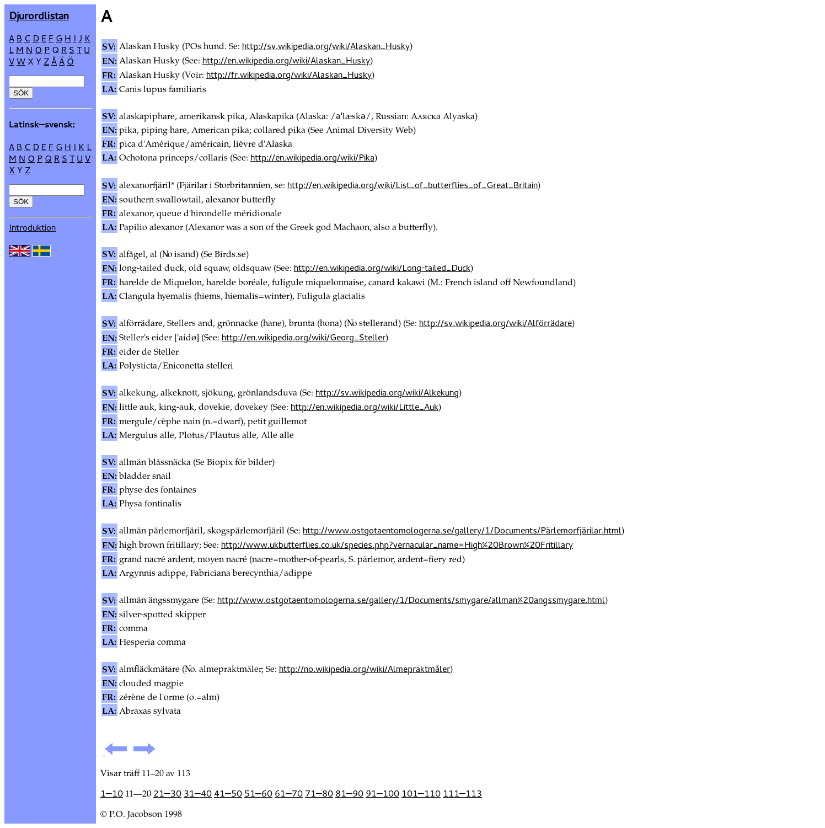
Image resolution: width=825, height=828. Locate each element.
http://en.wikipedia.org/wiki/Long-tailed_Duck (382, 267)
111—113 (462, 793)
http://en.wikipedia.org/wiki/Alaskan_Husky (286, 60)
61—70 (289, 793)
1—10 (111, 793)
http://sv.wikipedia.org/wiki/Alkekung (387, 392)
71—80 (319, 793)
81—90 (349, 793)
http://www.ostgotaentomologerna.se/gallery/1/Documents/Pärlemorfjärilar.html (462, 530)
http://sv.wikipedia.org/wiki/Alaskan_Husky (326, 46)
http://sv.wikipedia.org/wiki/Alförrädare (495, 323)
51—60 (258, 793)
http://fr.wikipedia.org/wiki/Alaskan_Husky (289, 74)
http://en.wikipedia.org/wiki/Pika (312, 157)
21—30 (167, 793)
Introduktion (32, 227)
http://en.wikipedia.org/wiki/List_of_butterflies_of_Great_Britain (412, 185)
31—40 (198, 793)
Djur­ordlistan (39, 15)
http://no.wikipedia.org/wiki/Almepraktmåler (364, 669)
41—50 (228, 793)
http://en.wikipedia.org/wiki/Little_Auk (364, 406)
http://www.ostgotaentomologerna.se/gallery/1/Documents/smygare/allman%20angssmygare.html (411, 600)
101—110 (421, 793)
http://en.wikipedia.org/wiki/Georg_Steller (303, 337)
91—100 (382, 793)
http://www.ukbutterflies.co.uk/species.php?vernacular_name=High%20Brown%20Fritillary (397, 544)
